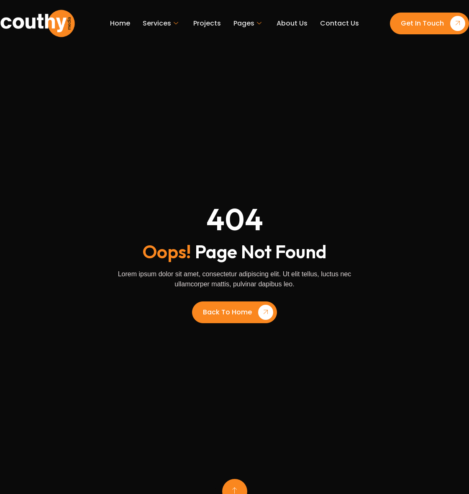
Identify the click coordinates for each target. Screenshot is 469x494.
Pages (247, 23)
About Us (292, 23)
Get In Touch (433, 23)
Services (160, 23)
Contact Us (339, 23)
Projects (207, 23)
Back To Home (238, 312)
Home (120, 23)
